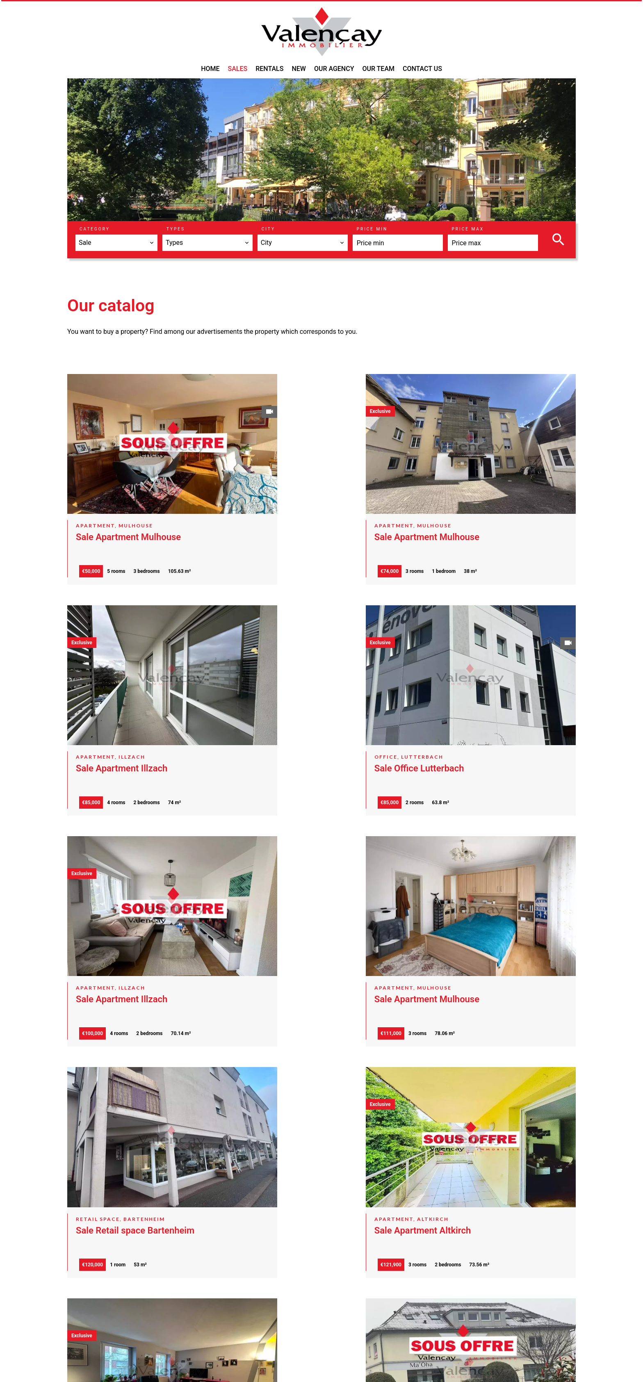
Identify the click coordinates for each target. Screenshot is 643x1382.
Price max (468, 229)
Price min (372, 229)
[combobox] (116, 243)
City (268, 229)
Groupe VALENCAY (326, 1277)
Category (95, 229)
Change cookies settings (251, 1364)
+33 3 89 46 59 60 (320, 1324)
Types (175, 229)
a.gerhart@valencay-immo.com (339, 1335)
